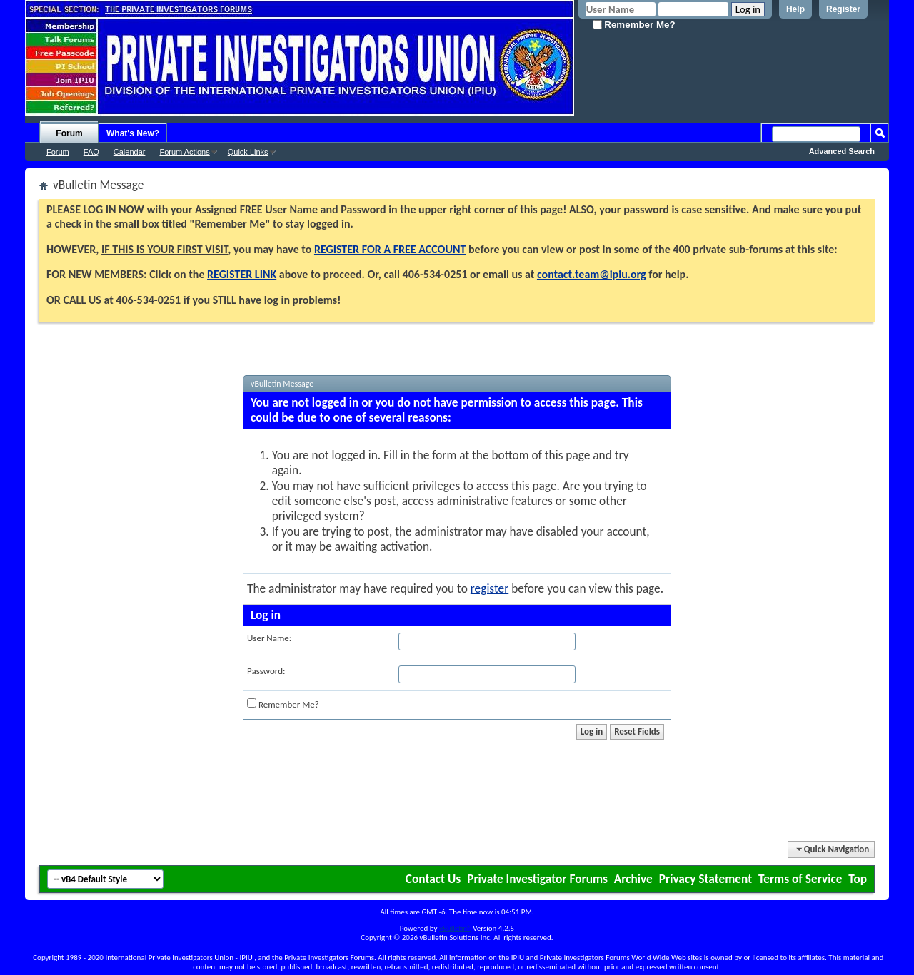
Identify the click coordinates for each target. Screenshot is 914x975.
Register (843, 9)
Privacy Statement (705, 879)
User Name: (269, 638)
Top (857, 879)
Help (795, 9)
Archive (633, 879)
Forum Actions (184, 152)
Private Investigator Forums (537, 879)
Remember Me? (634, 24)
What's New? (132, 133)
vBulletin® (455, 928)
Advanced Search (842, 151)
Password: (266, 670)
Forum (69, 133)
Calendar (130, 152)
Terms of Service (800, 879)
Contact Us (433, 879)
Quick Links (248, 152)
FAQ (91, 152)
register (489, 588)
